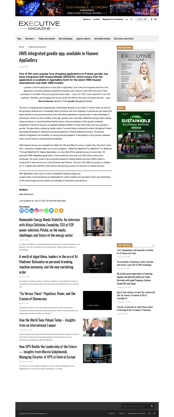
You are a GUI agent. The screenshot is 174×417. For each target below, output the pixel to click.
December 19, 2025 (25, 330)
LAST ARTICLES (124, 245)
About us (87, 19)
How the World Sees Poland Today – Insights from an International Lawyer (47, 322)
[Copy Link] (56, 210)
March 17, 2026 (24, 277)
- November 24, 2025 (123, 287)
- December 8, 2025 (123, 257)
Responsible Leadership (95, 358)
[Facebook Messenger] (51, 210)
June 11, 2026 (23, 240)
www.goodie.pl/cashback (51, 139)
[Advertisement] (136, 201)
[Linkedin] (31, 210)
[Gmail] (41, 210)
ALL (153, 245)
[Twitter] (26, 210)
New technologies (65, 38)
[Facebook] (21, 210)
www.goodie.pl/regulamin (64, 135)
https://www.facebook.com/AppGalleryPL (45, 177)
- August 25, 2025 (122, 314)
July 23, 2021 (24, 67)
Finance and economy (47, 38)
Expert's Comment (93, 332)
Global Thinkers (93, 268)
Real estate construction (124, 38)
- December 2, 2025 (123, 268)
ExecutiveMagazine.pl (39, 413)
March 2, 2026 (23, 303)
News (19, 38)
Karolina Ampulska (57, 201)
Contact (96, 19)
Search (142, 19)
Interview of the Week (94, 231)
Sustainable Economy (102, 38)
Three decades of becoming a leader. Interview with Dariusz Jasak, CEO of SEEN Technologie (135, 263)
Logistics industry (83, 38)
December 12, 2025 (25, 361)
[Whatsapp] (46, 210)
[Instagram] (36, 210)
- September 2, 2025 (123, 302)
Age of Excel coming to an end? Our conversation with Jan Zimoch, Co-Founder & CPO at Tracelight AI (136, 295)
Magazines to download (113, 19)
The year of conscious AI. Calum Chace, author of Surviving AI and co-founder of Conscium (135, 308)
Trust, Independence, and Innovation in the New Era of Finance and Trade (135, 252)
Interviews (30, 38)
